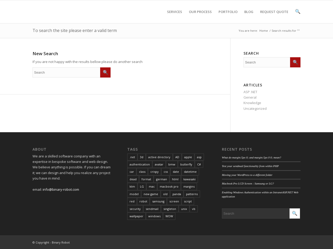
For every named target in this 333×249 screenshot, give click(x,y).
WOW (169, 216)
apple (188, 157)
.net (132, 157)
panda (176, 194)
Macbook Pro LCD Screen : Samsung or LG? (248, 183)
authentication (140, 164)
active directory (159, 157)
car (132, 172)
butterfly (186, 164)
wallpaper (136, 216)
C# (199, 164)
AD (177, 157)
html (175, 179)
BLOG (249, 16)
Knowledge (252, 102)
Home (263, 31)
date (176, 172)
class (142, 172)
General (250, 97)
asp (199, 157)
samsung (158, 201)
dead (133, 179)
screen (174, 201)
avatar (159, 164)
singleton (169, 209)
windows (154, 216)
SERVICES (174, 16)
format (146, 179)
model (134, 194)
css (166, 172)
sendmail (152, 209)
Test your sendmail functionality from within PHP (250, 166)
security (135, 209)
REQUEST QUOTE (274, 16)
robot (143, 201)
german (161, 179)
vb (193, 209)
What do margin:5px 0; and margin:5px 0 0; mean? (251, 157)
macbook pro (169, 186)
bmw (171, 164)
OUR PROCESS (200, 16)
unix (184, 209)
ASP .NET (250, 92)
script (188, 201)
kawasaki (189, 179)
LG (142, 186)
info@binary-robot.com (61, 189)
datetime (190, 172)
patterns (192, 194)
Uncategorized (255, 108)
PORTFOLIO (228, 16)
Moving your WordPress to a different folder (247, 174)
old (165, 194)
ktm (132, 186)
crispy (154, 172)
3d (141, 157)
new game (151, 194)
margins (189, 186)
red (132, 201)
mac (152, 186)
